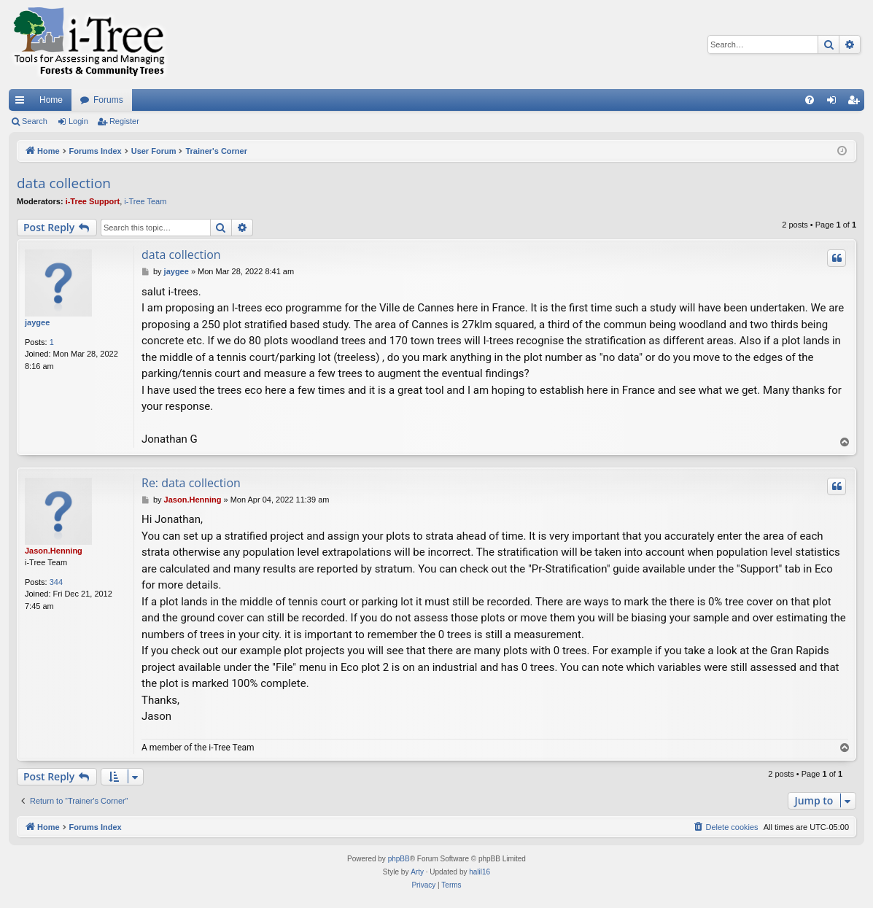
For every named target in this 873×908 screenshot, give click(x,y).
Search (34, 121)
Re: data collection (191, 483)
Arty (417, 872)
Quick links (23, 103)
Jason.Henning (53, 550)
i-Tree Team (145, 201)
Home (51, 100)
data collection (64, 183)
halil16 (479, 872)
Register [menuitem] (856, 103)
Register (124, 121)
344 (56, 582)
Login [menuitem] (834, 103)
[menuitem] (809, 100)
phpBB (399, 859)
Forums (108, 100)
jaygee (37, 322)
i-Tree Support (93, 201)
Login (78, 121)
